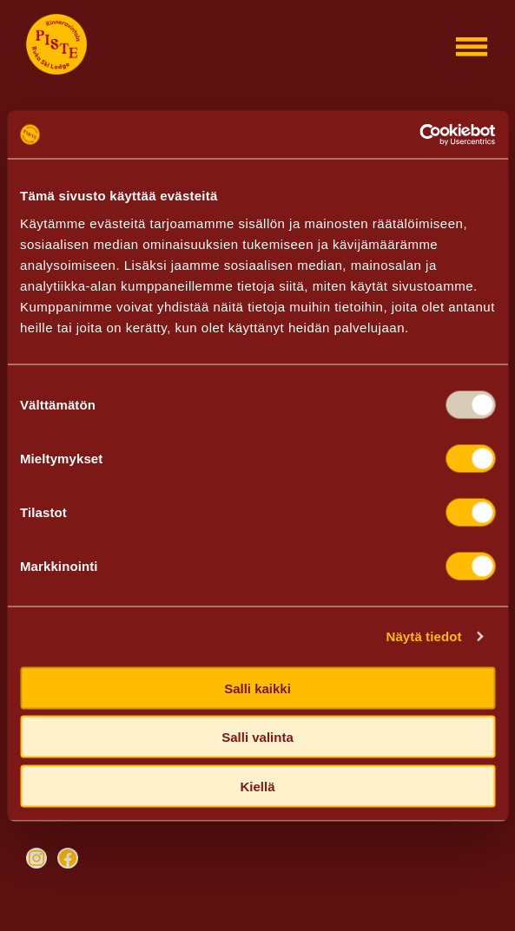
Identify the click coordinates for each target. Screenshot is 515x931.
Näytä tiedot (424, 636)
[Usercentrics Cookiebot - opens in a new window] (419, 134)
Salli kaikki (257, 687)
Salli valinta (257, 737)
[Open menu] (471, 46)
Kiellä (257, 785)
